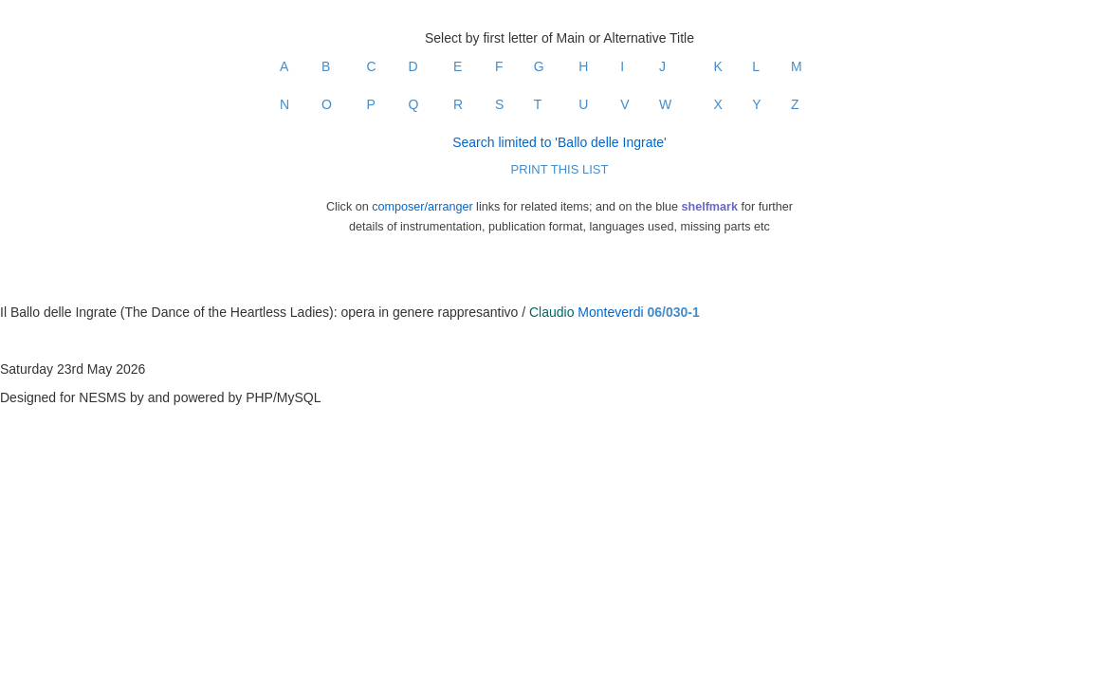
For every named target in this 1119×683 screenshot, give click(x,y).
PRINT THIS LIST (560, 169)
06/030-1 (674, 312)
